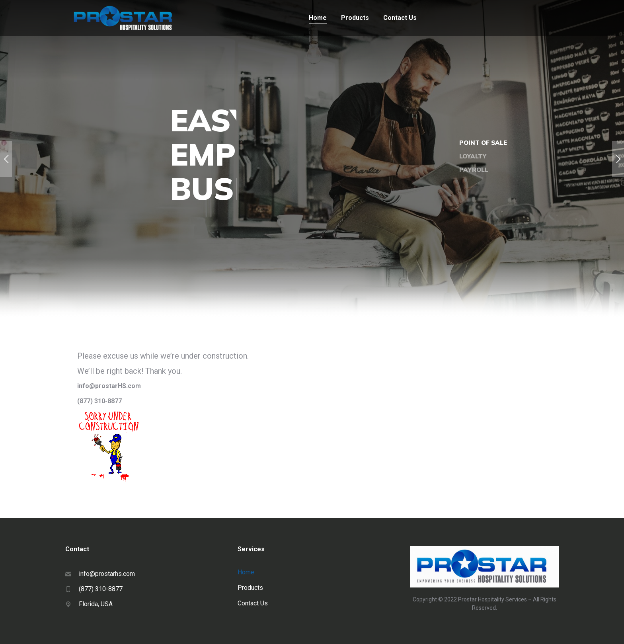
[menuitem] (317, 18)
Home (246, 572)
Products (250, 587)
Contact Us (253, 603)
